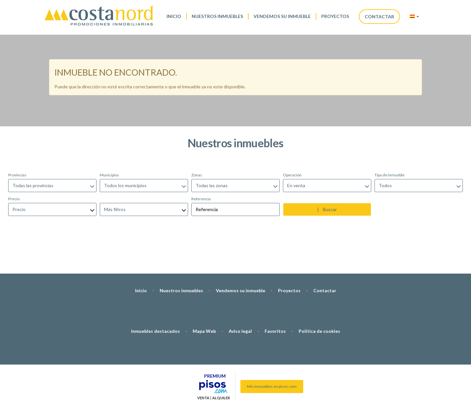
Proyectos (335, 16)
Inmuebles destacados (155, 296)
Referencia (201, 164)
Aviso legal (240, 296)
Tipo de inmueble (390, 140)
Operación (292, 140)
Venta (203, 363)
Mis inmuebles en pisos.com (272, 351)
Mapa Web (204, 296)
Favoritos (275, 296)
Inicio (173, 16)
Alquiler (221, 363)
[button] (414, 16)
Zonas (196, 140)
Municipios (109, 140)
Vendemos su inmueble (282, 16)
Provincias (17, 140)
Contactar (379, 16)
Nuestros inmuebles (217, 16)
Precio (14, 164)
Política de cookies (319, 296)
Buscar (327, 175)
